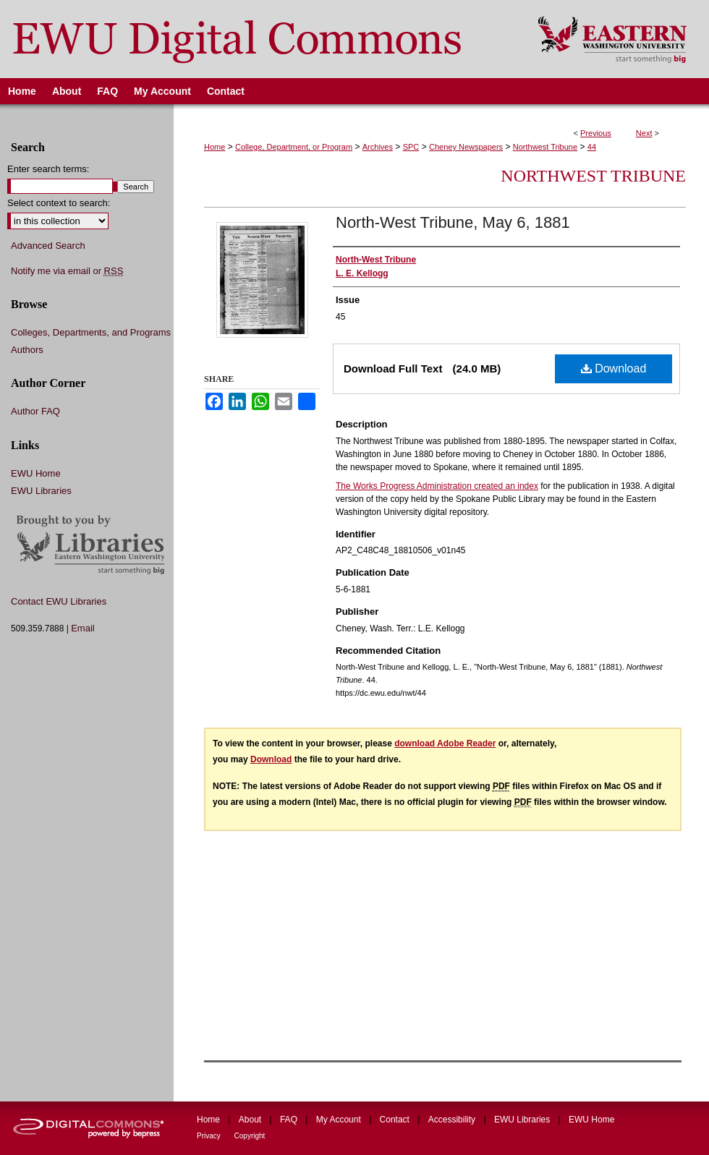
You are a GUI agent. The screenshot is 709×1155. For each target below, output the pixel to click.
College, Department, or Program (293, 146)
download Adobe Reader (445, 743)
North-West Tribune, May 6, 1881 (453, 222)
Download (614, 368)
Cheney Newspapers (466, 146)
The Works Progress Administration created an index (437, 486)
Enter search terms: (48, 168)
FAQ (290, 1119)
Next (644, 133)
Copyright (250, 1136)
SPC (411, 146)
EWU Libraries (41, 490)
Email (83, 628)
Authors (27, 349)
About (251, 1119)
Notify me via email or (67, 271)
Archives (377, 146)
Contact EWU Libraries (58, 601)
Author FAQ (35, 411)
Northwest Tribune (545, 146)
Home (214, 146)
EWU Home (36, 473)
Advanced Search (48, 245)
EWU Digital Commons (259, 39)
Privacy (210, 1136)
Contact (396, 1119)
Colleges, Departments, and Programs (91, 332)
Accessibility (453, 1119)
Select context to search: (58, 202)
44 (591, 146)
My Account (339, 1119)
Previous (595, 133)
